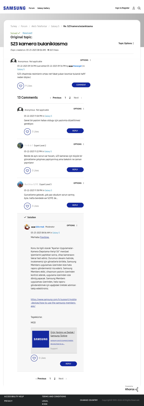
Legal (45, 401)
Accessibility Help (14, 396)
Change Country (89, 400)
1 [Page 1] (65, 97)
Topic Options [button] (125, 43)
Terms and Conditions (54, 396)
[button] (85, 60)
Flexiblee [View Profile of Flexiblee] (44, 237)
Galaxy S (21, 69)
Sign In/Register (122, 8)
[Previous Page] (56, 98)
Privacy (8, 401)
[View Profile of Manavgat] (77, 66)
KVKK (44, 404)
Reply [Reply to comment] (75, 131)
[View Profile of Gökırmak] (40, 227)
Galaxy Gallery (43, 8)
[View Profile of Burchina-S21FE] (31, 184)
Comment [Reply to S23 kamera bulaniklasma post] (81, 85)
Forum (32, 8)
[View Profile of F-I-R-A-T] (29, 145)
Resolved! (27, 33)
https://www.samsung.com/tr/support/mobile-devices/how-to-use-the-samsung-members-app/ (53, 303)
